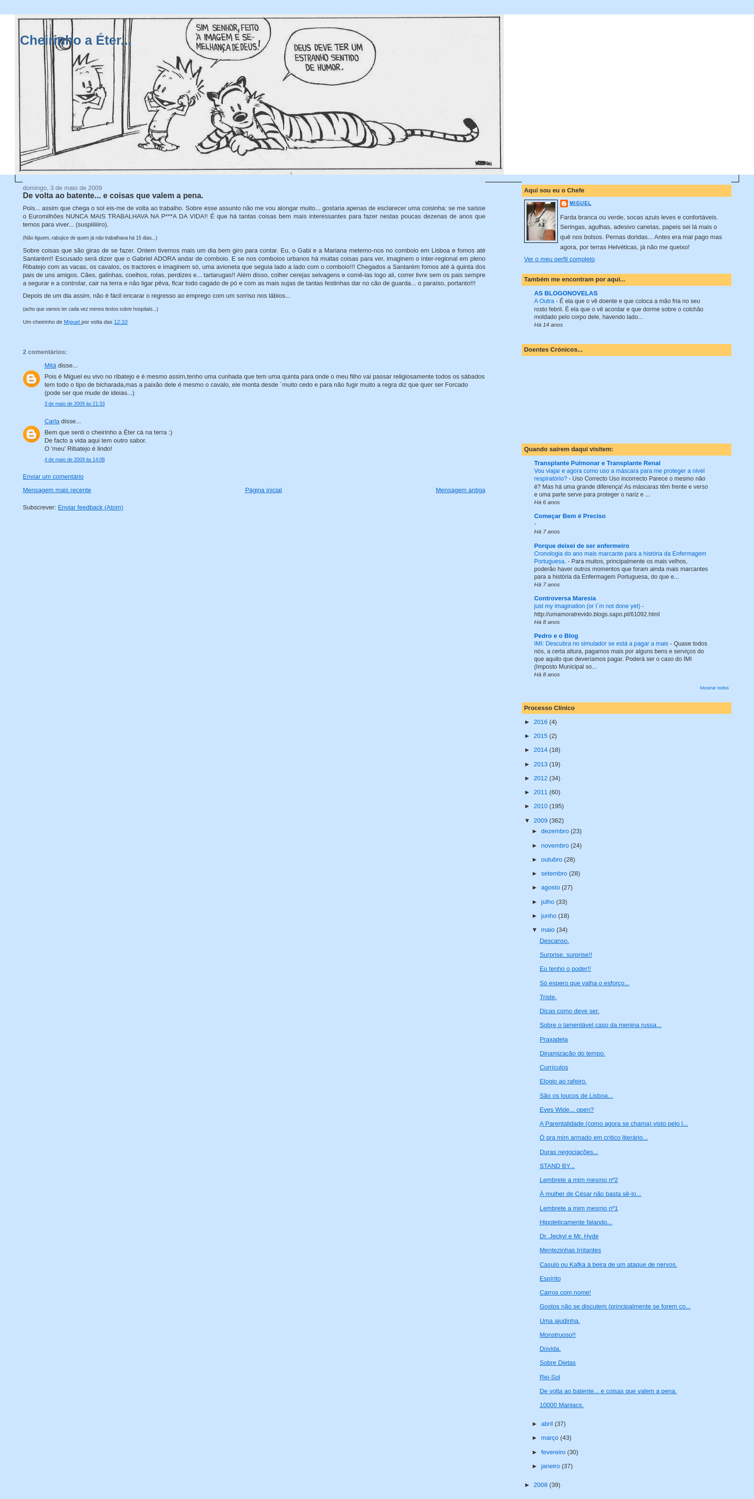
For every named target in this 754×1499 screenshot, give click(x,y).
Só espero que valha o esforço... (584, 983)
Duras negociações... (569, 1152)
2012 (542, 778)
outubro (552, 859)
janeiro (551, 1466)
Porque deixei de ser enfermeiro (581, 545)
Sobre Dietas (558, 1362)
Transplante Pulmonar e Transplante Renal (597, 463)
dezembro (555, 831)
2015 (542, 735)
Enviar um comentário (53, 476)
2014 (542, 749)
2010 (542, 806)
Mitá (50, 365)
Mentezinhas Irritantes (570, 1250)
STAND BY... (557, 1165)
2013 (542, 764)
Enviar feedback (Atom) (90, 507)
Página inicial (263, 490)
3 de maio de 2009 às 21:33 (74, 404)
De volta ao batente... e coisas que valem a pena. (608, 1391)
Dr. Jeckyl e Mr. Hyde (569, 1236)
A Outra (545, 301)
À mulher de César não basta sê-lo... (590, 1193)
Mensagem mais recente (57, 490)
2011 (542, 792)
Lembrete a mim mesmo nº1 (579, 1208)
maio (548, 929)
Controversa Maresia (565, 598)
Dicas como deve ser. (569, 1011)
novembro (555, 845)
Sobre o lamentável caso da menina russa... (601, 1025)
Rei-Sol (550, 1377)
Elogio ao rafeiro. (563, 1081)
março (550, 1437)
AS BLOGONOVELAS (566, 293)
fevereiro (554, 1452)
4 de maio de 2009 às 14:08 (74, 459)
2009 (542, 820)
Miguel (580, 203)
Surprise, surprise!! (566, 954)
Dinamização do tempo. (572, 1053)
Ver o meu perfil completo (559, 259)
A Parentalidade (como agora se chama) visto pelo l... (614, 1123)
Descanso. (554, 940)
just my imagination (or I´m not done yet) (588, 606)
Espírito (550, 1278)
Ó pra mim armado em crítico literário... (594, 1137)
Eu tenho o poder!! (565, 968)
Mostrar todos (714, 687)
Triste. (548, 997)
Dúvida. (550, 1348)
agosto (551, 887)
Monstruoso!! (558, 1334)
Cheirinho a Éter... (76, 40)
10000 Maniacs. (562, 1405)
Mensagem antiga (460, 490)
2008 (542, 1484)
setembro (555, 873)
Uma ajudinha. (560, 1320)
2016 (542, 721)
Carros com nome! (565, 1292)
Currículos (554, 1067)
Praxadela (554, 1039)
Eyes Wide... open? (567, 1109)
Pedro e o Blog (556, 635)
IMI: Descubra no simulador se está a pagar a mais (602, 643)
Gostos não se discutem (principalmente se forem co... (615, 1306)
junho (549, 915)
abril (547, 1423)
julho (548, 901)
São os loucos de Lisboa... (576, 1095)
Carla (51, 421)
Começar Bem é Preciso (570, 516)
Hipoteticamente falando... (576, 1222)
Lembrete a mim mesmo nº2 (579, 1179)
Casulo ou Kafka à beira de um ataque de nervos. (608, 1264)
